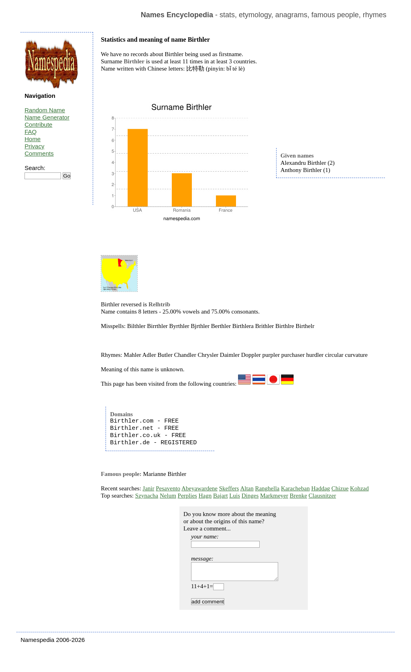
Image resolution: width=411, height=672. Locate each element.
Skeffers (229, 488)
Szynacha (146, 495)
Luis (234, 495)
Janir (148, 488)
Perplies (187, 495)
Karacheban (295, 488)
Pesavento (168, 488)
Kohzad (359, 488)
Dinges (250, 495)
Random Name (44, 110)
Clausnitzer (322, 495)
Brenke (298, 495)
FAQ (30, 131)
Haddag (320, 488)
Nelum (168, 495)
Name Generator (46, 117)
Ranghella (267, 488)
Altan (246, 488)
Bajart (220, 495)
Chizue (340, 488)
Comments (39, 153)
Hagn (205, 495)
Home (32, 139)
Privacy (34, 146)
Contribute (38, 124)
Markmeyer (274, 495)
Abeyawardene (199, 488)
